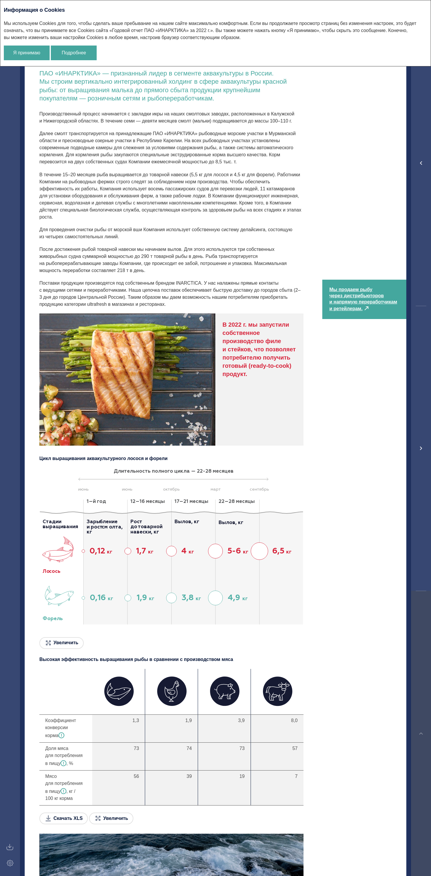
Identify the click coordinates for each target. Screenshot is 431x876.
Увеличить (65, 642)
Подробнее (74, 52)
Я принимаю (26, 52)
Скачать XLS (68, 818)
